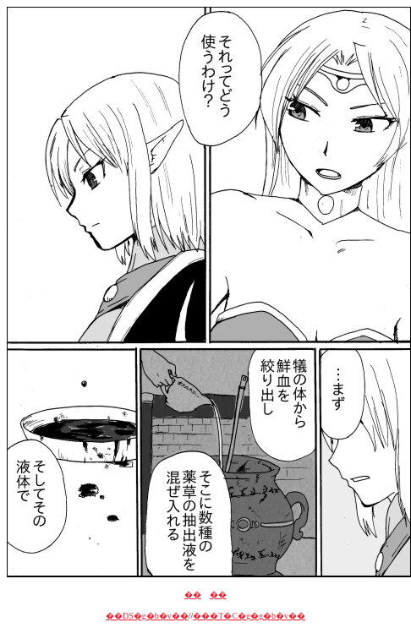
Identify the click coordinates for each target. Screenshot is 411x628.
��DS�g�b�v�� (147, 615)
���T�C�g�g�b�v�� (249, 615)
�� (192, 594)
